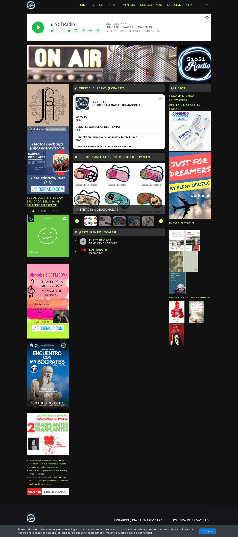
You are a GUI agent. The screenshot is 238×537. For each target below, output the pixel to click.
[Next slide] (161, 221)
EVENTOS (128, 5)
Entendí (207, 531)
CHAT (190, 5)
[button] (90, 221)
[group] (119, 188)
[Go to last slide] (77, 221)
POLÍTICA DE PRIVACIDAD (191, 520)
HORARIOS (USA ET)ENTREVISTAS (138, 520)
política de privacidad (139, 532)
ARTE (112, 5)
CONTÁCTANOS (151, 5)
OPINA (204, 5)
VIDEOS (98, 5)
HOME (83, 5)
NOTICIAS (174, 5)
